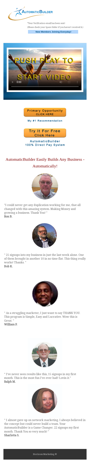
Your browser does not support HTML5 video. (44, 69)
